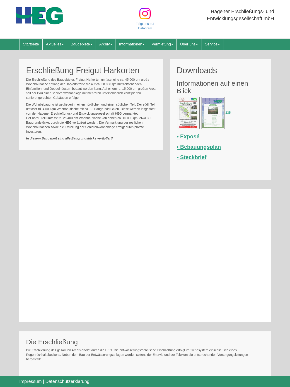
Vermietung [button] (162, 44)
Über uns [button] (189, 44)
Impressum (30, 381)
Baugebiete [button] (81, 44)
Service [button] (212, 44)
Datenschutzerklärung (67, 381)
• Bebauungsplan (199, 147)
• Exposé (189, 136)
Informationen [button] (132, 44)
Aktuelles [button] (55, 44)
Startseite (31, 44)
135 (228, 112)
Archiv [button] (105, 44)
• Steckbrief (191, 157)
